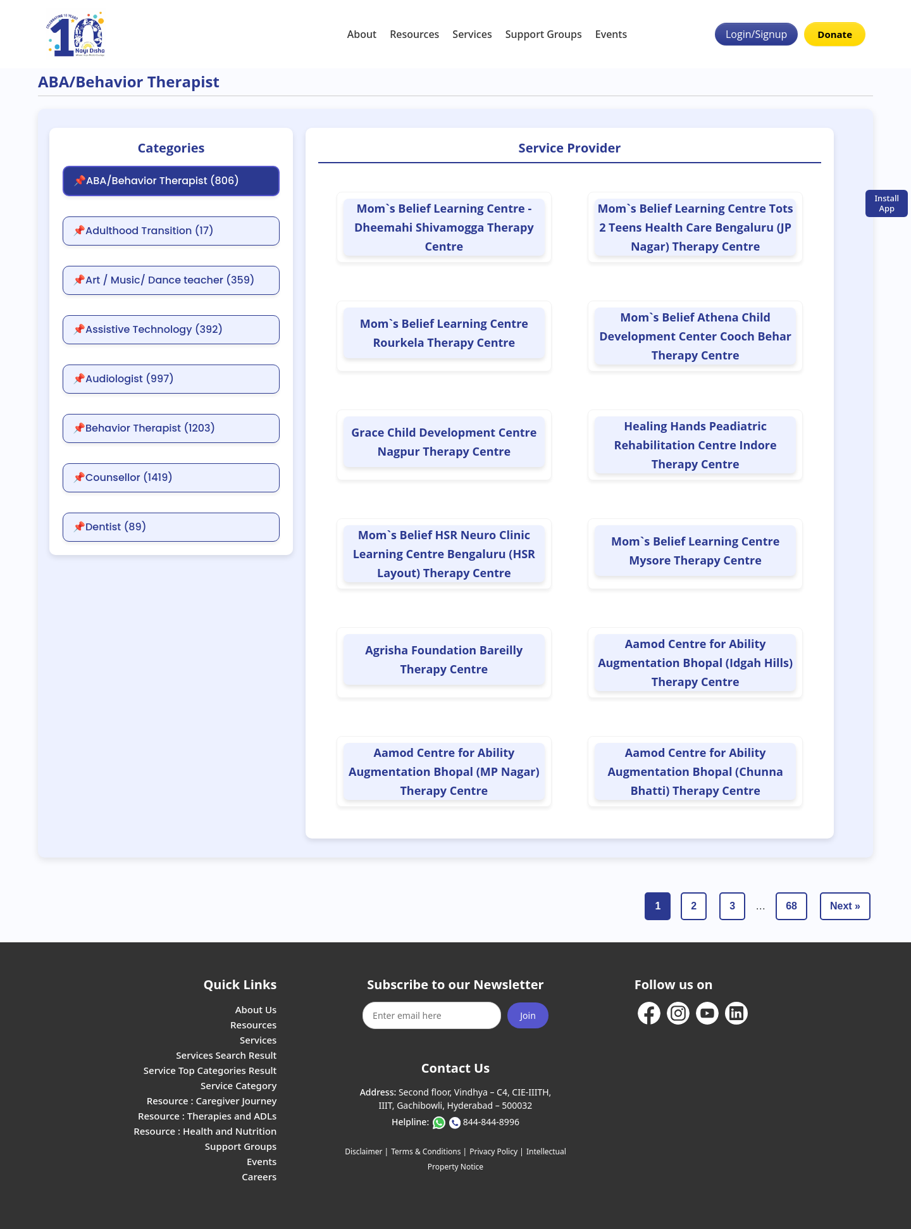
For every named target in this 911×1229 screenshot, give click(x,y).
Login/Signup (756, 34)
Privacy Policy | (496, 1151)
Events (611, 34)
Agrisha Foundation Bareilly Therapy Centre (444, 659)
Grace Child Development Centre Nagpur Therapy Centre (443, 442)
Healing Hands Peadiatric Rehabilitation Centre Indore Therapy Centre (695, 444)
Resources (414, 34)
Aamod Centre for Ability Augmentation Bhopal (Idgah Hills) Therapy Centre (695, 662)
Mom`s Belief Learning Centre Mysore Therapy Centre (695, 550)
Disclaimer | (366, 1151)
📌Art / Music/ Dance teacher (164, 280)
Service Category (238, 1085)
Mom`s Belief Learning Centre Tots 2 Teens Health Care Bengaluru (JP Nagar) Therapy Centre (695, 227)
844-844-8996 (491, 1122)
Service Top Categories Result (210, 1070)
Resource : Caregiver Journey (212, 1100)
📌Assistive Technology (148, 329)
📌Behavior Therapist (144, 428)
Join (528, 1015)
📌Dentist (110, 527)
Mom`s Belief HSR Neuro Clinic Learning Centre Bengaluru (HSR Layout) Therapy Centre (444, 553)
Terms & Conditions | (429, 1151)
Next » (845, 906)
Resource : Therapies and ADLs (207, 1115)
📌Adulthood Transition (143, 231)
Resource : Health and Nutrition (204, 1131)
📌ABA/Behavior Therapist (156, 181)
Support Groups (543, 34)
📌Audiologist (123, 379)
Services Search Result (226, 1055)
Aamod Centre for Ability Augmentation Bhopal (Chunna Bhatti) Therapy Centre (695, 771)
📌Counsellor (123, 477)
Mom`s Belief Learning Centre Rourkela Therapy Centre (444, 333)
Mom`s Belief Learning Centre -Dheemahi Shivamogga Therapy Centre (444, 227)
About (361, 34)
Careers (259, 1176)
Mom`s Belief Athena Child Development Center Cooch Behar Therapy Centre (695, 336)
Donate (834, 34)
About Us (256, 1009)
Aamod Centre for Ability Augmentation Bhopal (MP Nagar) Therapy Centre (444, 771)
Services (472, 34)
